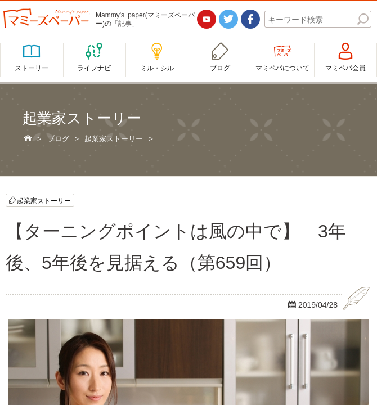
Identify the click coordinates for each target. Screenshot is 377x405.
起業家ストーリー (44, 200)
